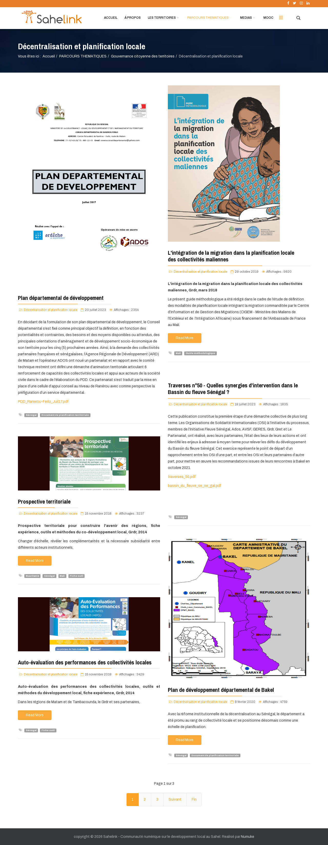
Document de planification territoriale (65, 415)
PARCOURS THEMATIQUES (208, 17)
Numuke (247, 837)
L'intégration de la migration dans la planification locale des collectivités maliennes (231, 256)
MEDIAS (246, 17)
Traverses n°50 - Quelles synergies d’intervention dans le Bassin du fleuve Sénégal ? (233, 388)
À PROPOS (133, 17)
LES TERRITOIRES (162, 17)
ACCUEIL (110, 17)
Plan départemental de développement (61, 298)
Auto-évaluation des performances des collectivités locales (85, 662)
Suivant (175, 799)
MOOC (268, 17)
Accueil (49, 56)
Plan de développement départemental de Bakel (221, 690)
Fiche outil (76, 576)
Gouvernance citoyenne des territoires (143, 56)
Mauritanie (32, 576)
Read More (184, 338)
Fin (194, 799)
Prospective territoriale (44, 501)
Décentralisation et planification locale (50, 310)
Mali (178, 353)
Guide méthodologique (200, 353)
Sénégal (31, 415)
